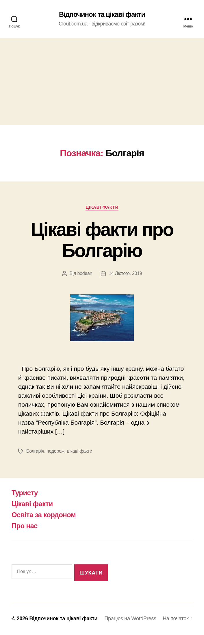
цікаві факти (79, 451)
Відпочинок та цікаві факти (102, 14)
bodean (84, 273)
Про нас (25, 526)
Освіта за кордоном (44, 515)
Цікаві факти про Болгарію (102, 240)
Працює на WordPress (130, 618)
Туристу (25, 493)
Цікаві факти (102, 207)
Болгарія (35, 451)
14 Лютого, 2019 (125, 273)
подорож (55, 451)
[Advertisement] (102, 81)
